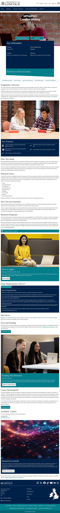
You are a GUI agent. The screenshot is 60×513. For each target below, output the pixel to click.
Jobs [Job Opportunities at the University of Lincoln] (50, 3)
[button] (58, 3)
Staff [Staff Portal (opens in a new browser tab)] (37, 3)
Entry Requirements (39, 80)
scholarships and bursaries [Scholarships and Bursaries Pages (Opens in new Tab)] (48, 327)
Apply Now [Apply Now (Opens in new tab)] (37, 38)
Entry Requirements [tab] (6, 287)
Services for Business (18, 8)
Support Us (54, 3)
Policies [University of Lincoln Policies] (28, 499)
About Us (41, 8)
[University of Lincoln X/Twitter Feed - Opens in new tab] (41, 483)
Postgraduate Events (22, 38)
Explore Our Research (8, 471)
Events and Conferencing (31, 8)
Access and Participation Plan (45, 508)
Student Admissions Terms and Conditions (14, 477)
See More (32, 49)
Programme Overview (7, 80)
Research (8, 8)
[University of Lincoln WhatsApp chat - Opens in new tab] (58, 483)
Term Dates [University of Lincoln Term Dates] (29, 494)
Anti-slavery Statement (50, 505)
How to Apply (6, 278)
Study (2, 8)
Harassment (41, 505)
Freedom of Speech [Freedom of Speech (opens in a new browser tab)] (33, 505)
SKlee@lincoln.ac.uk (5, 417)
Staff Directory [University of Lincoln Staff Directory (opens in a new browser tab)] (30, 491)
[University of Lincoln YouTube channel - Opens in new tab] (51, 483)
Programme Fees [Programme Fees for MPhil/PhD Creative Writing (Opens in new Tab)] (5, 331)
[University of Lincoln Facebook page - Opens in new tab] (44, 483)
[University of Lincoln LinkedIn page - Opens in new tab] (54, 483)
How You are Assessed (27, 80)
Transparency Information (31, 508)
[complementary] (12, 504)
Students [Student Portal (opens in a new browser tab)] (41, 3)
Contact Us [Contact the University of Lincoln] (29, 488)
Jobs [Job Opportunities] (28, 496)
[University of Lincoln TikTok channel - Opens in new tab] (47, 483)
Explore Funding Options (9, 384)
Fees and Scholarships (50, 80)
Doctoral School (5, 407)
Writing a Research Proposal (9, 231)
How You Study (17, 80)
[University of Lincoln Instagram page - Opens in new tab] (37, 483)
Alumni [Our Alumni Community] (45, 3)
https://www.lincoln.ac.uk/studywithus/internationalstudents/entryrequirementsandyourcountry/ (31, 296)
